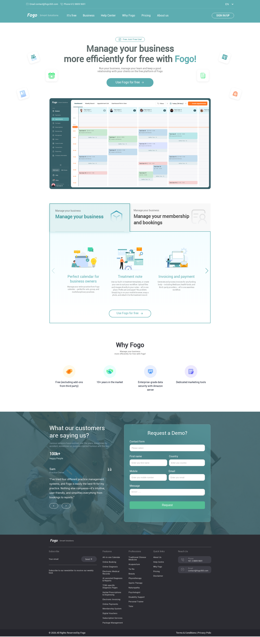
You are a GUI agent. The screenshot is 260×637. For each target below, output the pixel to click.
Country (187, 459)
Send (89, 559)
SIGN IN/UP (222, 15)
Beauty (132, 574)
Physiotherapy (135, 579)
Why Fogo (128, 15)
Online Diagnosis (110, 567)
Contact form (167, 444)
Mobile (148, 474)
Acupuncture (134, 565)
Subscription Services (112, 618)
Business (88, 15)
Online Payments (110, 605)
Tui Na (131, 569)
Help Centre (158, 562)
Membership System (112, 609)
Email (187, 474)
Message (167, 491)
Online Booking (109, 562)
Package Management (113, 623)
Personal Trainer (136, 602)
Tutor (131, 607)
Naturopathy (134, 588)
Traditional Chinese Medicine (137, 559)
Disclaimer (158, 576)
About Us (157, 558)
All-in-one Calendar (111, 558)
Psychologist (134, 593)
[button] (206, 270)
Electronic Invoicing (111, 600)
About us (162, 15)
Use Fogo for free (130, 82)
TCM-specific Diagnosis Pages (110, 587)
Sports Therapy (135, 583)
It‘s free (71, 15)
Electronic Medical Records (111, 573)
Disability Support (137, 597)
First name (148, 459)
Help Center (108, 15)
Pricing (146, 15)
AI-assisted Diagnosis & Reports (112, 580)
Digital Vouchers (110, 614)
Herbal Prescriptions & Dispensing (112, 594)
